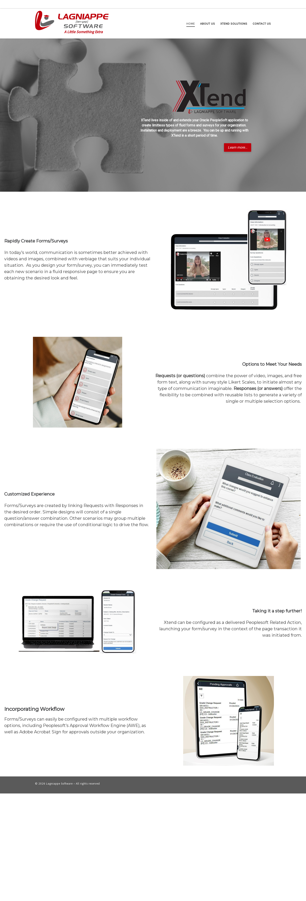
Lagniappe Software (59, 783)
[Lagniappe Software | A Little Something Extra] (72, 19)
